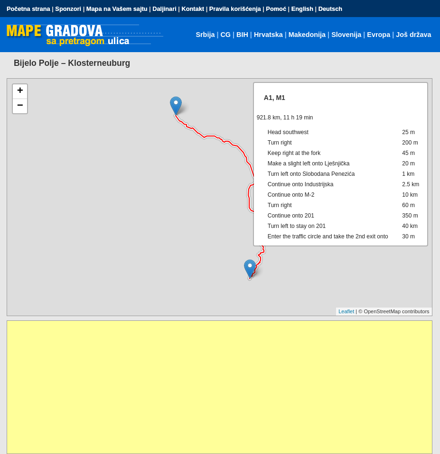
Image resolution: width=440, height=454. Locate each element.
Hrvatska (268, 34)
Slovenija (346, 34)
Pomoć (276, 8)
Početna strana (28, 8)
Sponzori (68, 8)
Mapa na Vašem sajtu (117, 8)
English (302, 8)
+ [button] (20, 91)
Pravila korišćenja (235, 8)
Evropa (378, 34)
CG (225, 34)
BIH (242, 34)
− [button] (20, 106)
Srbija (205, 34)
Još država (413, 34)
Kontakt (192, 8)
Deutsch (330, 8)
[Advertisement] (219, 387)
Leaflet (346, 311)
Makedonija (307, 34)
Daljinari (164, 8)
